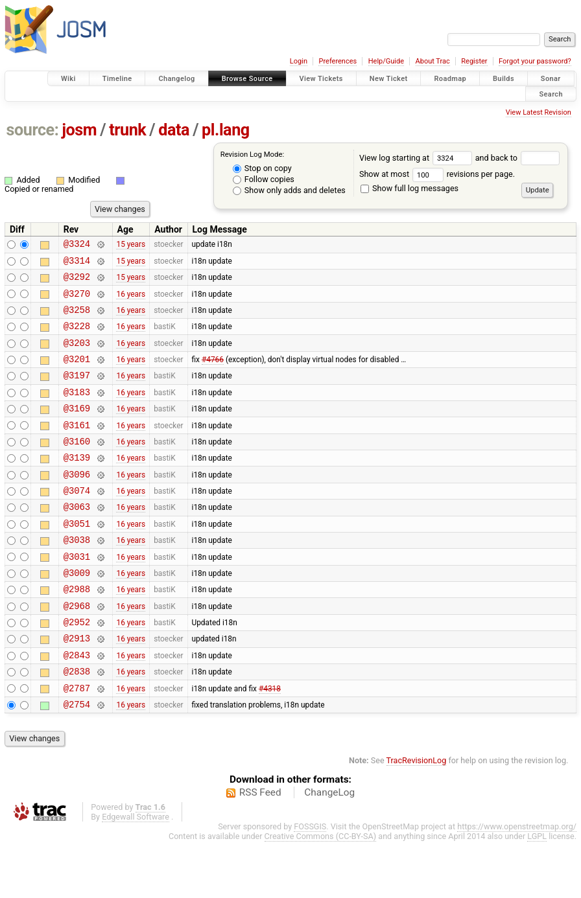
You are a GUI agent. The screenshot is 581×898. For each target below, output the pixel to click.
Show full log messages (409, 188)
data (173, 130)
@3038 (77, 576)
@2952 (77, 668)
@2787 (77, 742)
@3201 (77, 374)
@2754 (77, 760)
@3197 (77, 392)
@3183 (77, 411)
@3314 (77, 264)
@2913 (77, 686)
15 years (130, 245)
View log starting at (417, 158)
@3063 (77, 539)
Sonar (551, 79)
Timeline (117, 79)
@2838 (77, 723)
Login (298, 61)
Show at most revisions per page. (437, 174)
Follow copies (263, 179)
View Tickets (321, 79)
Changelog (176, 79)
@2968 (77, 650)
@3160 (77, 466)
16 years (130, 300)
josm (79, 130)
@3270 (77, 301)
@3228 (77, 337)
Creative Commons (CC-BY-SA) (321, 892)
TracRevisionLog (416, 817)
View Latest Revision (538, 112)
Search (551, 93)
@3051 (77, 558)
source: (32, 130)
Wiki (68, 79)
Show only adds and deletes (289, 190)
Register (474, 61)
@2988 (77, 631)
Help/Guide (386, 61)
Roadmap (450, 79)
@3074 (77, 521)
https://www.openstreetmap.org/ (516, 883)
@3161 (77, 448)
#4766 (213, 374)
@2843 (77, 705)
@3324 (77, 245)
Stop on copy (262, 168)
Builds (503, 79)
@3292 (77, 282)
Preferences (337, 61)
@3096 (77, 503)
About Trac (433, 61)
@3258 (77, 319)
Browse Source (247, 79)
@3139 (77, 484)
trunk (127, 130)
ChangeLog (329, 849)
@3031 (77, 595)
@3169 (77, 429)
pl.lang (226, 130)
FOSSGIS (310, 883)
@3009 (77, 613)
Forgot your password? (535, 61)
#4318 (270, 741)
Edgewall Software (135, 873)
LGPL (537, 892)
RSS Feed (260, 849)
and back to (517, 158)
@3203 (77, 356)
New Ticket (389, 79)
